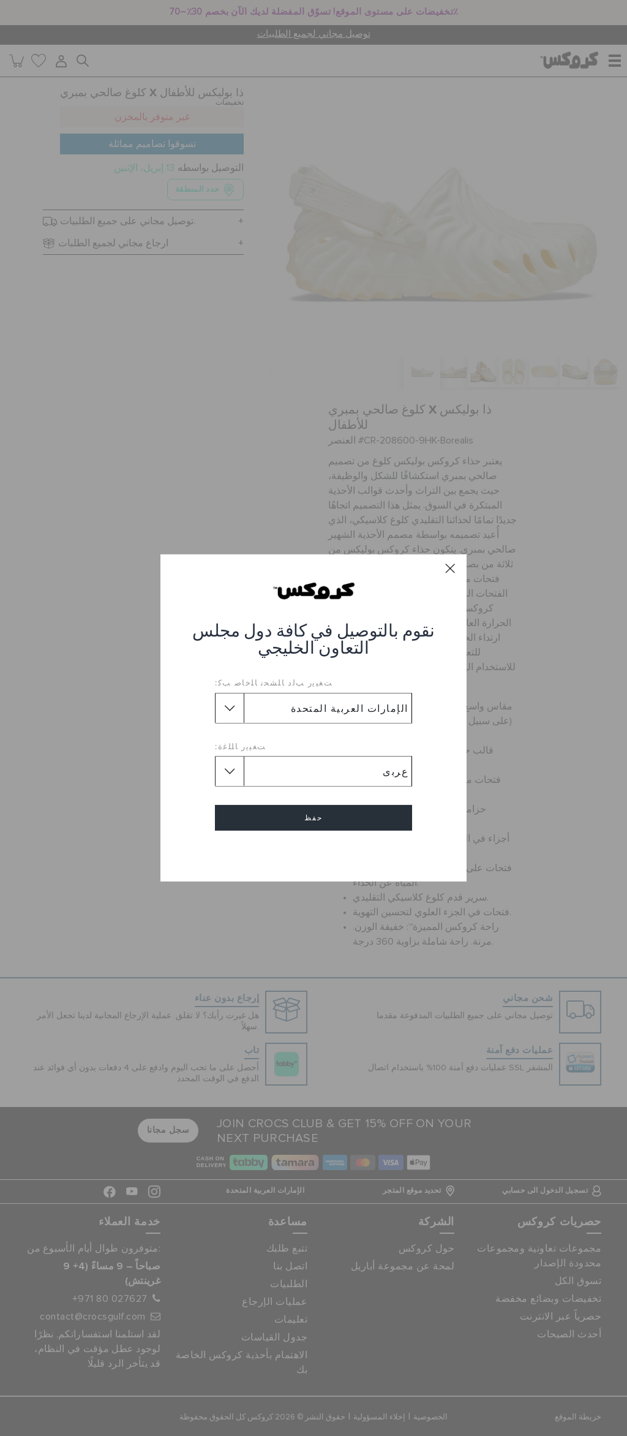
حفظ (313, 818)
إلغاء (313, 853)
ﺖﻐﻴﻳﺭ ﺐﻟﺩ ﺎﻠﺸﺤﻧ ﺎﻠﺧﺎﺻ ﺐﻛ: (273, 682)
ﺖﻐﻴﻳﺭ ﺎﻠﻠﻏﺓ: (240, 746)
